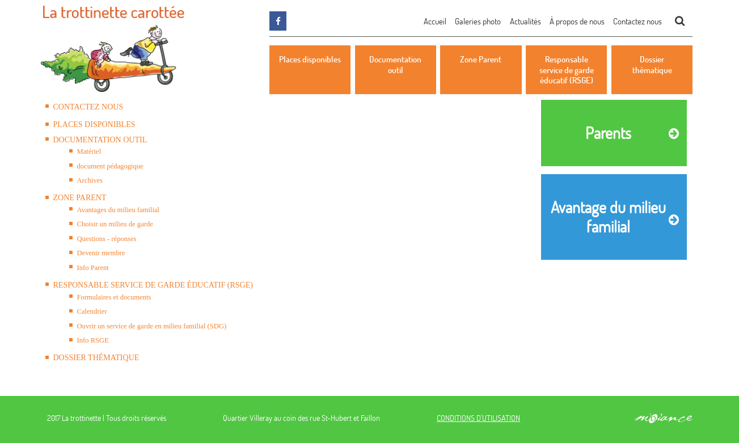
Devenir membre (101, 253)
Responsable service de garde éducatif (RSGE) (153, 285)
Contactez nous (88, 107)
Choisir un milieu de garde (115, 224)
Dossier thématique (96, 357)
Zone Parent (80, 197)
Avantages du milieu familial (118, 210)
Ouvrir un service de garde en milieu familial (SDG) (152, 326)
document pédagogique (110, 166)
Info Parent (93, 268)
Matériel (89, 151)
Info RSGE (93, 340)
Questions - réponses (107, 239)
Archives (90, 180)
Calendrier (92, 311)
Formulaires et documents (114, 297)
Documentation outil (100, 140)
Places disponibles (94, 124)
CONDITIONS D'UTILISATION (478, 417)
